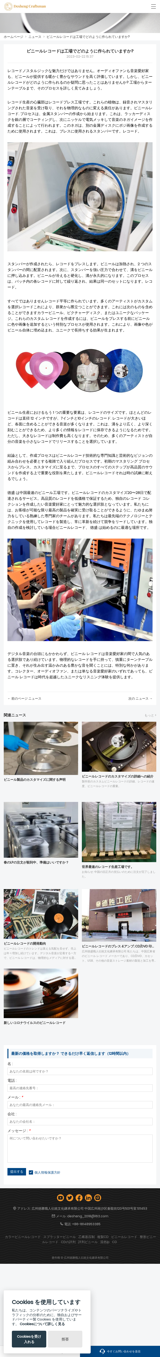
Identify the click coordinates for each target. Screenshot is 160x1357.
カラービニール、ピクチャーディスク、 (70, 312)
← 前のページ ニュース (24, 698)
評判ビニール (88, 1242)
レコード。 (132, 131)
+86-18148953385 (86, 1224)
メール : (15, 1098)
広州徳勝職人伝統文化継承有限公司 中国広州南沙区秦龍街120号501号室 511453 (89, 1208)
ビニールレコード (71, 455)
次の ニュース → (140, 698)
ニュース (34, 36)
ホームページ (13, 36)
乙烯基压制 (86, 1237)
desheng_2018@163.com (87, 1216)
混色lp (105, 1242)
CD (114, 1242)
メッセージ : (18, 1131)
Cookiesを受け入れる (29, 1339)
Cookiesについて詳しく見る (42, 1323)
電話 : (12, 1081)
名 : (10, 1064)
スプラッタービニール (59, 1237)
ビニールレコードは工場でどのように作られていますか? (88, 36)
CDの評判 (68, 1242)
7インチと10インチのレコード (86, 418)
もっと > (150, 715)
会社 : (12, 1114)
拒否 (65, 1339)
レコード (14, 70)
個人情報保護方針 (47, 1172)
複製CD (103, 1237)
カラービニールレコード (23, 1237)
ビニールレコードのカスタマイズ (99, 492)
